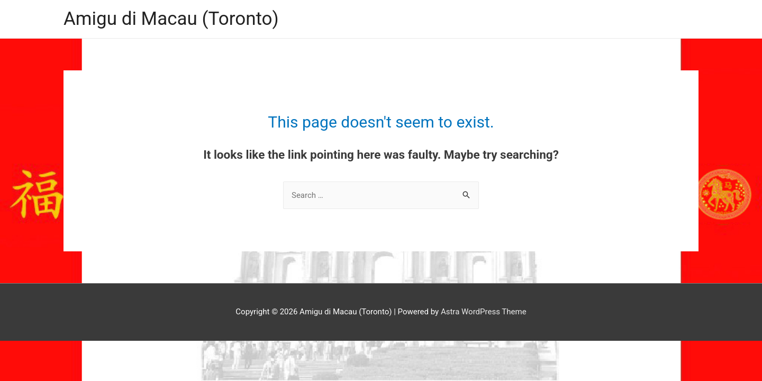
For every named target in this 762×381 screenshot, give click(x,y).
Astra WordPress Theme (484, 311)
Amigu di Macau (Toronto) (171, 19)
